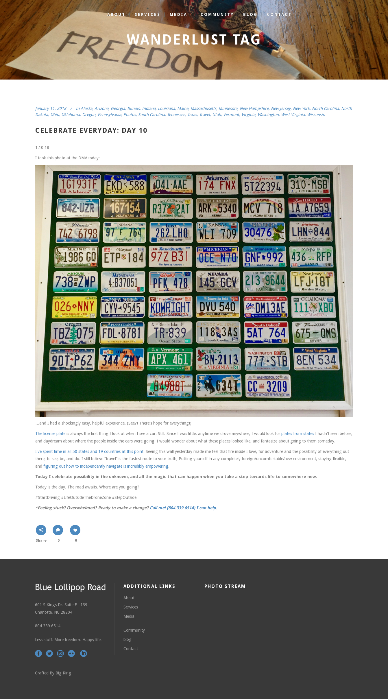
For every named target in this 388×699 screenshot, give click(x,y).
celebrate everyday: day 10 (91, 130)
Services (130, 607)
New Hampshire (254, 108)
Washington (268, 114)
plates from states (297, 433)
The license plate (50, 433)
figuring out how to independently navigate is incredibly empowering (105, 466)
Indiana (149, 108)
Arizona (101, 108)
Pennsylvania (109, 114)
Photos (129, 114)
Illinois (133, 108)
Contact (130, 648)
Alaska (86, 108)
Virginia (248, 114)
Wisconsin (316, 114)
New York (301, 108)
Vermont (231, 114)
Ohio (54, 114)
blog (127, 639)
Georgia (118, 108)
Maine (182, 108)
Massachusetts (203, 108)
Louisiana (166, 108)
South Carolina (151, 114)
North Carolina (325, 108)
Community (134, 630)
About (128, 597)
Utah (216, 114)
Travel (204, 114)
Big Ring (63, 673)
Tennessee (176, 114)
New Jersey (281, 108)
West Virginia (293, 114)
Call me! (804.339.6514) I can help (183, 508)
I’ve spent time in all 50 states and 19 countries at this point (89, 451)
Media (128, 616)
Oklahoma (70, 114)
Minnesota (228, 108)
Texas (192, 114)
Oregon (88, 114)
